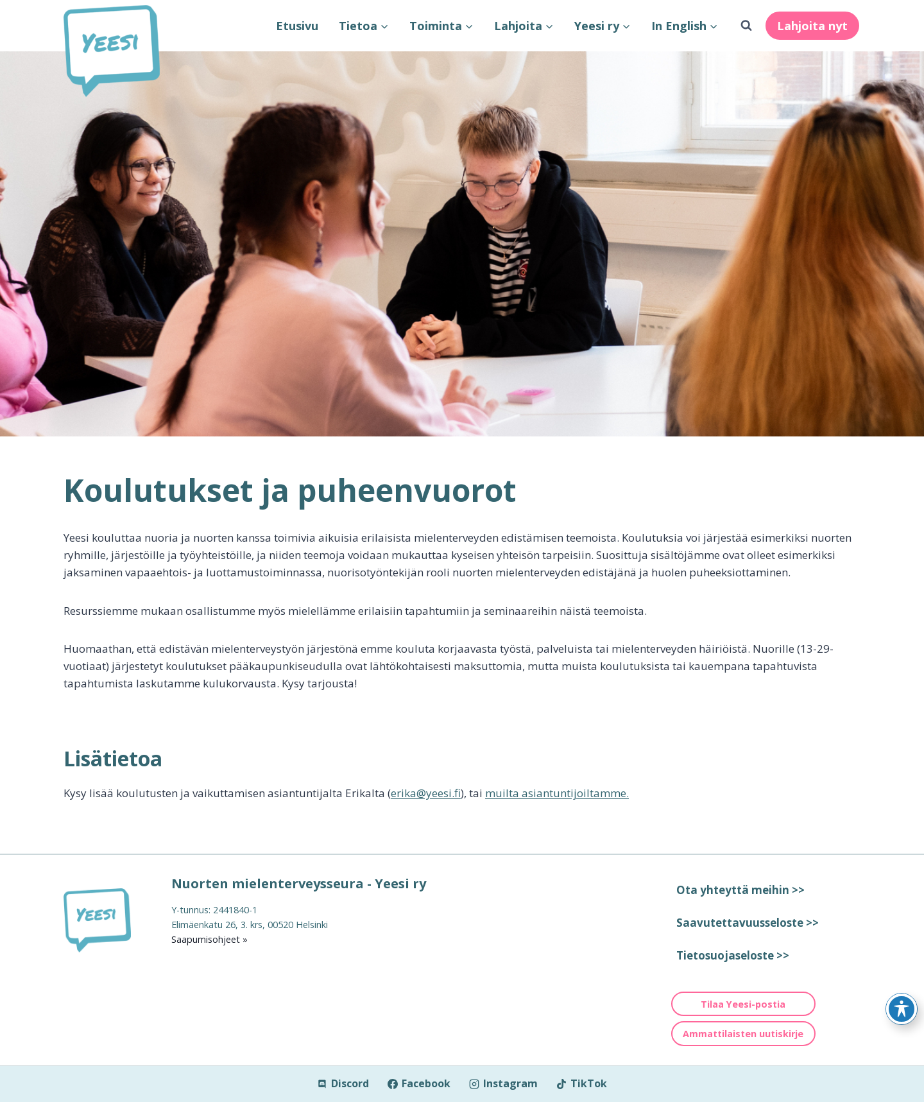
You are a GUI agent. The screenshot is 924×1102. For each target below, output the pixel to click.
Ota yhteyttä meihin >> (740, 889)
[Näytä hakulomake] (746, 25)
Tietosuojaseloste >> (732, 955)
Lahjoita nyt (812, 25)
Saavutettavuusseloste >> (747, 922)
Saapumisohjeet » (209, 939)
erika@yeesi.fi (426, 793)
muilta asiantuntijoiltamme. (557, 793)
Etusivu (297, 25)
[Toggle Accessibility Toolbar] (901, 1009)
